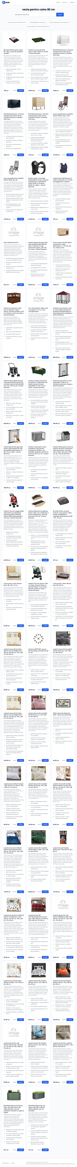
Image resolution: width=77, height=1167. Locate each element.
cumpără (20, 90)
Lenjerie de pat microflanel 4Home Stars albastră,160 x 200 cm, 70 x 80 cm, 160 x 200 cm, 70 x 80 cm (13, 850)
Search (60, 14)
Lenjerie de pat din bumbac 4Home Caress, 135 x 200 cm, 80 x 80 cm (37, 982)
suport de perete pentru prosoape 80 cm (59, 22)
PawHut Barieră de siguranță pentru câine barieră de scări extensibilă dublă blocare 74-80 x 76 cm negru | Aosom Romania (13, 450)
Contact (72, 2)
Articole (64, 2)
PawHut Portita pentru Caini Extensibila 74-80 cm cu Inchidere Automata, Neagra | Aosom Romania (63, 383)
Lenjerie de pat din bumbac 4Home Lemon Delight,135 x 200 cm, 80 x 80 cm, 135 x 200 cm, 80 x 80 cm (13, 651)
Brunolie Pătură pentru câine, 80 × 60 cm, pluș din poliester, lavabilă (13, 51)
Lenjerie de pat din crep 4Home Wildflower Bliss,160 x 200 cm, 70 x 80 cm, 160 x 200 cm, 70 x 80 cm (62, 917)
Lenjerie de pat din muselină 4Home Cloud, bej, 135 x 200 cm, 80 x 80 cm (37, 785)
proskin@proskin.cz (56, 1164)
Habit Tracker (5, 1163)
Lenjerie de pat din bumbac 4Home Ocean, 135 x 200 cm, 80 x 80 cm (37, 1044)
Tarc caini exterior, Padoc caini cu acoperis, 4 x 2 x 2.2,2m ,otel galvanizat (38, 309)
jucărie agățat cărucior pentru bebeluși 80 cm (38, 26)
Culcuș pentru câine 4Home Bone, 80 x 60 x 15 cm (13, 584)
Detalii (14, 90)
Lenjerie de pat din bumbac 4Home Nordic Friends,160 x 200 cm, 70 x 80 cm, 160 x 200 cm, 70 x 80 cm (62, 786)
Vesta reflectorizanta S (11, 242)
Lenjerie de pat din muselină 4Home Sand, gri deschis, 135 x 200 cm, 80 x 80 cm (63, 1044)
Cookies (13, 1163)
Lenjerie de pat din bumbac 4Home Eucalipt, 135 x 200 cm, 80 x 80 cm (14, 982)
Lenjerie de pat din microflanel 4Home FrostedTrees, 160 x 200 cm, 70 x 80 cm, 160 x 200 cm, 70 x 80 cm (14, 917)
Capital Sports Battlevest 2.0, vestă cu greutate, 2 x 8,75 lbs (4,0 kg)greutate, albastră (62, 180)
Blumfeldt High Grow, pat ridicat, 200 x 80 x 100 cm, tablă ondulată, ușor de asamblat (36, 1108)
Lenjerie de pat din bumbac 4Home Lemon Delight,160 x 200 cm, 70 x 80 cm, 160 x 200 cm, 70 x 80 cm (13, 715)
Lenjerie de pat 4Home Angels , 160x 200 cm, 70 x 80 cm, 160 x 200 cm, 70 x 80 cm (13, 785)
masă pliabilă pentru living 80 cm (37, 22)
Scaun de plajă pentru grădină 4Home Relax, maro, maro (63, 115)
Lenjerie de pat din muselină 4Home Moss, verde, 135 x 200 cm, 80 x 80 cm (38, 849)
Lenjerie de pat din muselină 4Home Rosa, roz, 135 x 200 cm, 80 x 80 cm (37, 714)
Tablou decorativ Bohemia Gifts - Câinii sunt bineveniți (62, 714)
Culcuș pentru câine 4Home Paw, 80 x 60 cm (62, 584)
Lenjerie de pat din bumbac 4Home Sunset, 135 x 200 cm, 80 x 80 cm (62, 982)
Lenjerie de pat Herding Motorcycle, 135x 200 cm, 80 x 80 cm (63, 849)
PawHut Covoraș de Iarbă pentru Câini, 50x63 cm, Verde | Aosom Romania (38, 51)
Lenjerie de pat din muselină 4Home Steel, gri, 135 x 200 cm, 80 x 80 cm (62, 650)
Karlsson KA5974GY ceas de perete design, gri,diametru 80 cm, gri (38, 650)
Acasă (58, 2)
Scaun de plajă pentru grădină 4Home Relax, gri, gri (13, 179)
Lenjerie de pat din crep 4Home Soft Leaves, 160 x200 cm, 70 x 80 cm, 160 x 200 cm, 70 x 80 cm (13, 1045)
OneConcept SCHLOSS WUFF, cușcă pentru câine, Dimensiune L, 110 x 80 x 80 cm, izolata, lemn (62, 245)
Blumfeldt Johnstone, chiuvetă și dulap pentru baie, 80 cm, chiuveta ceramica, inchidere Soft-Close (63, 52)
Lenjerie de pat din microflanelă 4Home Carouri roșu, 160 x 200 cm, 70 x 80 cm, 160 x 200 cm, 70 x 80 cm (38, 917)
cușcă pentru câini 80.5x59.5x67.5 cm (17, 22)
